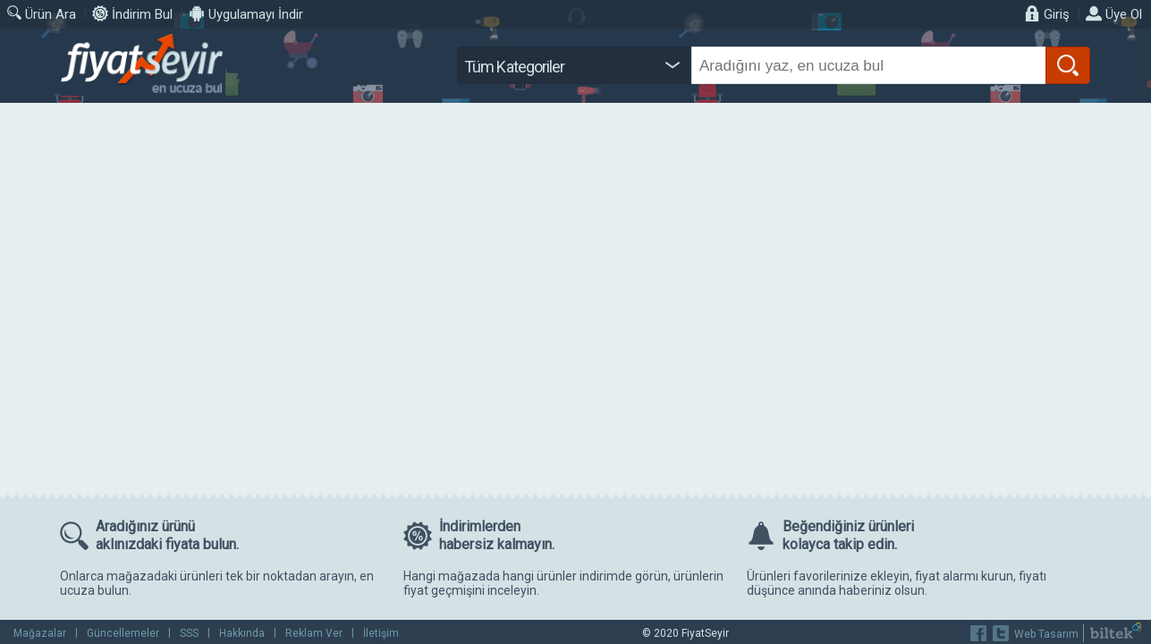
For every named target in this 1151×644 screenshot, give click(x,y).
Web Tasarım (1046, 634)
